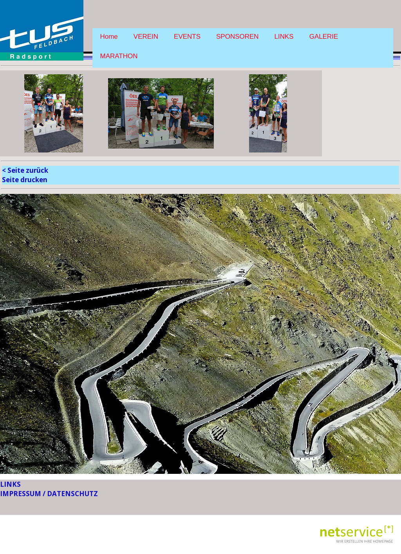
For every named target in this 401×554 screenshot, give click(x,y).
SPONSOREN (237, 36)
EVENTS (187, 36)
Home (109, 36)
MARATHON (119, 56)
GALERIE (323, 36)
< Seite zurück (25, 170)
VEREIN (146, 36)
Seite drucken (24, 179)
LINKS (284, 36)
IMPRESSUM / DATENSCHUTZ (49, 493)
